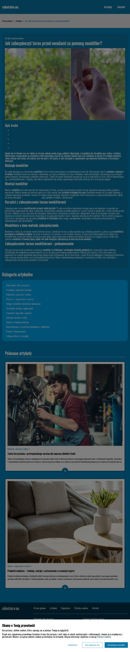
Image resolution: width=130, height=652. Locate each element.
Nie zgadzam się (92, 645)
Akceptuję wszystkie (116, 645)
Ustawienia (72, 645)
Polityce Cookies (104, 636)
